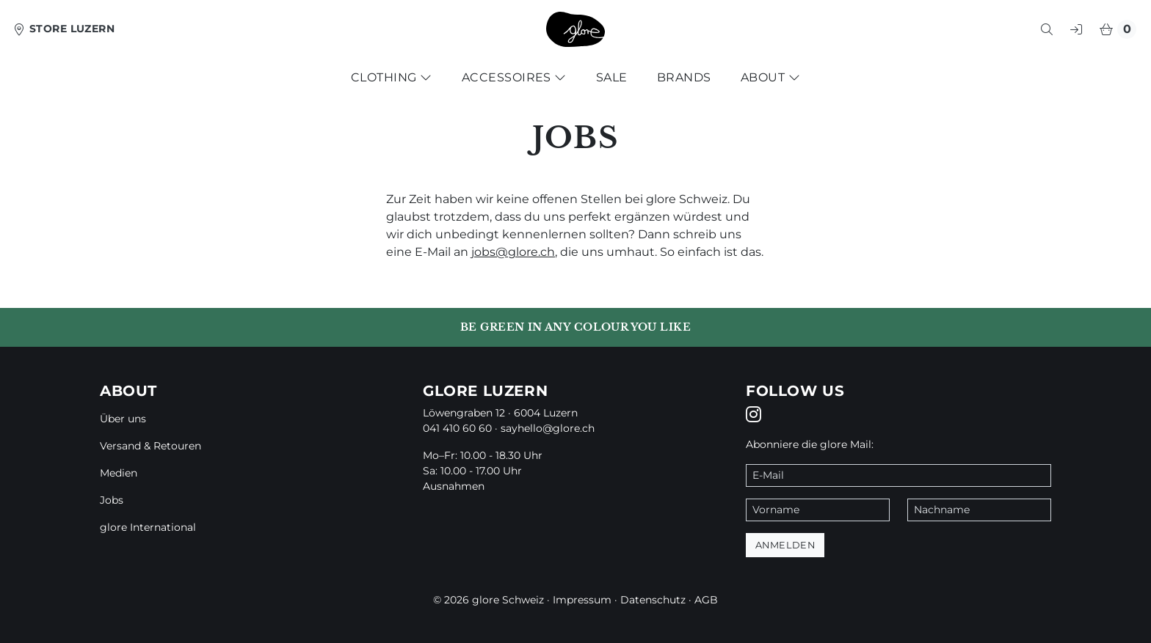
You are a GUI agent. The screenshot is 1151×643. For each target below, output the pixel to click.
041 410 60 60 (457, 428)
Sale (612, 77)
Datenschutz (653, 599)
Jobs (111, 500)
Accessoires (514, 77)
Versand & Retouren (150, 445)
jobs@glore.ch (513, 252)
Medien (118, 473)
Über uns (123, 418)
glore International (148, 527)
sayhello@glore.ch (548, 428)
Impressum (582, 599)
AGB (706, 599)
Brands (684, 77)
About (770, 77)
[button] (1046, 29)
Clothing (391, 77)
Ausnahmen (453, 486)
